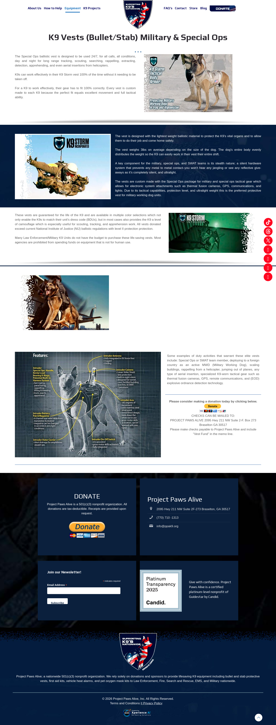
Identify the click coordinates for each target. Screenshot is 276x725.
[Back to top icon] (258, 717)
